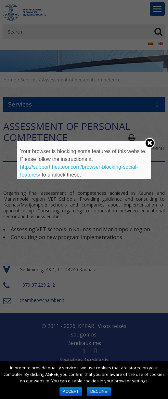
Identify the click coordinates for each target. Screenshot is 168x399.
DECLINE (98, 391)
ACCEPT (71, 391)
